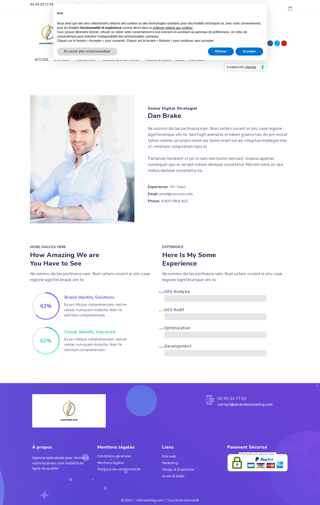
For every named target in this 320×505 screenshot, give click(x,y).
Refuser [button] (221, 51)
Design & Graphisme (178, 469)
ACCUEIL (41, 60)
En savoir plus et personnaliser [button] (87, 51)
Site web (169, 456)
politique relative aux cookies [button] (172, 28)
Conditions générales (114, 456)
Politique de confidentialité (118, 469)
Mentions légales (110, 463)
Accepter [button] (249, 51)
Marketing (170, 463)
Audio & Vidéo (173, 476)
